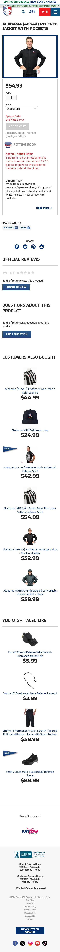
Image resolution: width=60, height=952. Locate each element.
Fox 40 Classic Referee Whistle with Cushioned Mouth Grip (30, 654)
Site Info (29, 903)
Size (8, 104)
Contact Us (30, 916)
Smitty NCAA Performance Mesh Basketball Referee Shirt (30, 469)
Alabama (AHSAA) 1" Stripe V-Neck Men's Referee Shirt (30, 390)
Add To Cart (17, 126)
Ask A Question (17, 334)
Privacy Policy (30, 907)
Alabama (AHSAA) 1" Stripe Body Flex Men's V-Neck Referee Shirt (30, 510)
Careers (30, 919)
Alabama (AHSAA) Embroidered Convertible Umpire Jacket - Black (30, 592)
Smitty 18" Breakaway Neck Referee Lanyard (30, 693)
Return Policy (30, 910)
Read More (44, 207)
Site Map (30, 900)
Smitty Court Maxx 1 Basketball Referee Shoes (30, 773)
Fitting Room (25, 144)
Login (32, 11)
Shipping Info (30, 913)
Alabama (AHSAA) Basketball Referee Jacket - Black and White (30, 551)
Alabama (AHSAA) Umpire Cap (30, 430)
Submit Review (16, 287)
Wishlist (9, 227)
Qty (8, 93)
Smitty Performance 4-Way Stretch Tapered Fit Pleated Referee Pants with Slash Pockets (30, 732)
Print (23, 227)
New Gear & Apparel (43, 2)
